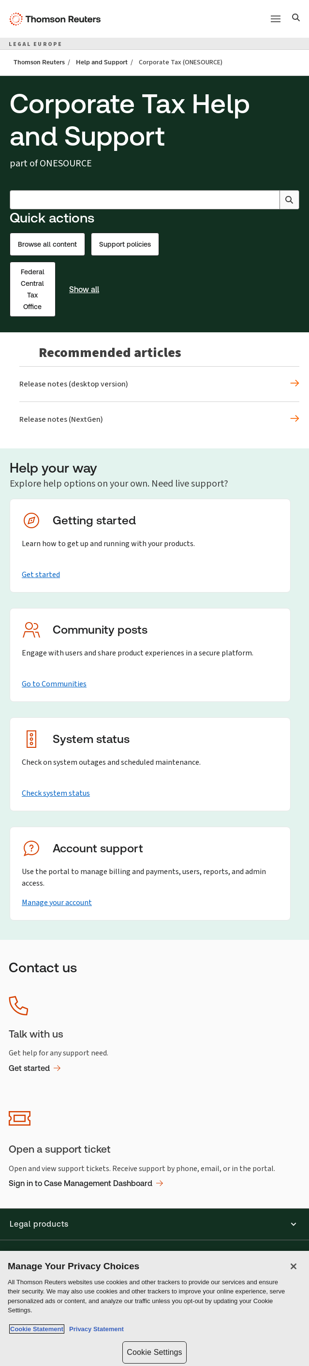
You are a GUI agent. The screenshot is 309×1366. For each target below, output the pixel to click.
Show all (84, 289)
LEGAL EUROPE (35, 44)
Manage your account (57, 902)
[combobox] (154, 199)
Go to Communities (54, 684)
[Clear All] (270, 200)
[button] (154, 1224)
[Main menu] (275, 19)
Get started (41, 574)
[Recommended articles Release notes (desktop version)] (159, 384)
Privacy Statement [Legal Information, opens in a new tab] (95, 1329)
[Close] (293, 1266)
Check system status (56, 793)
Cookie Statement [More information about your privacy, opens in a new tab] (36, 1329)
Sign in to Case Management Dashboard (86, 1183)
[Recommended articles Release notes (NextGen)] (159, 419)
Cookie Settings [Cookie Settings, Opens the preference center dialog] (154, 1352)
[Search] (296, 19)
